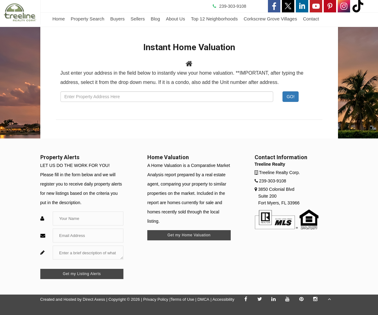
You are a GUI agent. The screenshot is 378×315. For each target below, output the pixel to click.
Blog (155, 18)
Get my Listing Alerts (82, 274)
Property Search (87, 18)
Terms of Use (182, 299)
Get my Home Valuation (189, 235)
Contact (311, 18)
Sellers (138, 18)
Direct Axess (94, 299)
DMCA (203, 299)
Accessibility (223, 299)
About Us (175, 18)
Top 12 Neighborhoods (214, 18)
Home (58, 18)
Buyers (117, 18)
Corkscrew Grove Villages (270, 18)
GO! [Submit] (291, 96)
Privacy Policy (155, 299)
